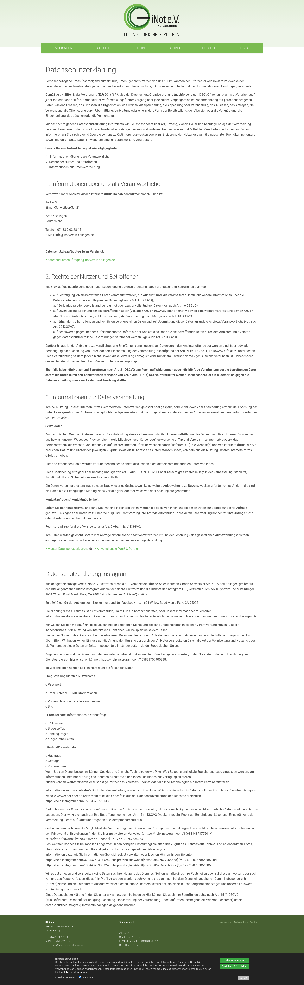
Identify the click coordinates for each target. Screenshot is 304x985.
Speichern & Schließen (234, 966)
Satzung (174, 48)
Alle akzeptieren (234, 960)
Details (243, 977)
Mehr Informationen (77, 972)
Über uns (140, 48)
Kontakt (246, 48)
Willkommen (63, 48)
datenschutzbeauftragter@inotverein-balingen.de (81, 260)
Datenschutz (241, 922)
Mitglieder (210, 48)
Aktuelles (104, 48)
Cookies (254, 922)
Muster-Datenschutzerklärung (68, 549)
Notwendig (86, 977)
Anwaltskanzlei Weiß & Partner (118, 549)
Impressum (226, 922)
